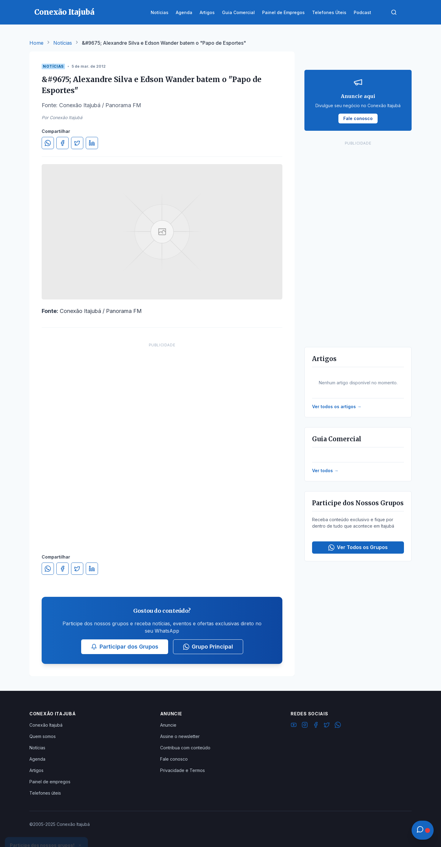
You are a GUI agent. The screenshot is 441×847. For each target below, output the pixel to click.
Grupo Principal (208, 646)
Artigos (36, 770)
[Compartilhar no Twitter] (77, 143)
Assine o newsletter (180, 736)
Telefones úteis (45, 793)
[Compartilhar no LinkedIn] (92, 143)
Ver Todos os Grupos (358, 547)
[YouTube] (294, 726)
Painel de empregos (49, 781)
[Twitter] (327, 726)
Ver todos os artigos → (336, 406)
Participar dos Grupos (124, 646)
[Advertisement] (162, 442)
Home (36, 43)
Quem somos (42, 736)
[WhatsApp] (338, 726)
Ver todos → (325, 470)
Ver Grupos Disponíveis (46, 832)
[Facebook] (316, 726)
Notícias (62, 43)
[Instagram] (305, 726)
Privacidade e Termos (182, 770)
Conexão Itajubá (45, 725)
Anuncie (168, 725)
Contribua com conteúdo (185, 747)
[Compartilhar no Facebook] (62, 143)
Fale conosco (174, 759)
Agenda (37, 759)
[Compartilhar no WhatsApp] (48, 143)
